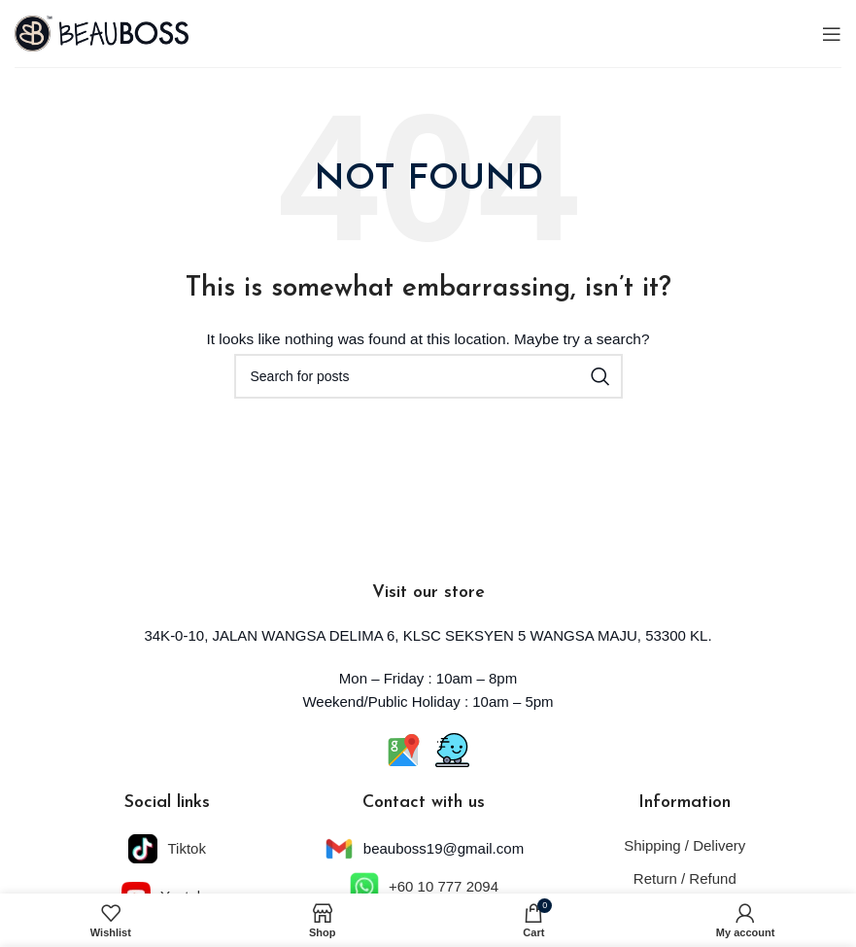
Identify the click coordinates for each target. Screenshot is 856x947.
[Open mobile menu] (831, 34)
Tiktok (186, 848)
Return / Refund (684, 878)
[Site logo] (101, 32)
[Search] (428, 376)
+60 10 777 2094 (443, 886)
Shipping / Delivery (684, 845)
